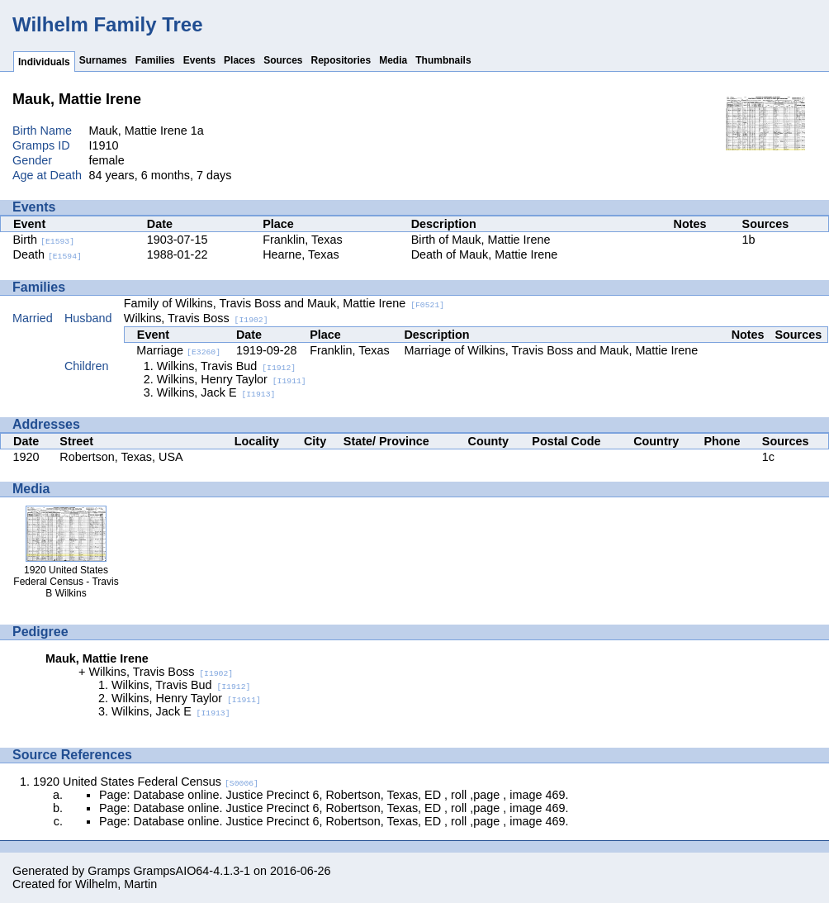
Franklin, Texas (303, 239)
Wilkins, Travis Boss (196, 318)
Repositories (341, 60)
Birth (44, 239)
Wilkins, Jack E (216, 392)
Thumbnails (443, 60)
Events (199, 60)
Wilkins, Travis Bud (226, 366)
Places (239, 60)
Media (393, 60)
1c (768, 456)
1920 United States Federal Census (145, 781)
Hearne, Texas (301, 254)
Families (155, 60)
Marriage (178, 350)
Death (47, 254)
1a (197, 130)
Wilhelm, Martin (116, 884)
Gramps (109, 870)
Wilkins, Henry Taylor (231, 379)
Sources (282, 60)
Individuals (44, 62)
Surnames (103, 60)
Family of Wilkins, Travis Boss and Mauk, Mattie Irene (284, 303)
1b (749, 239)
